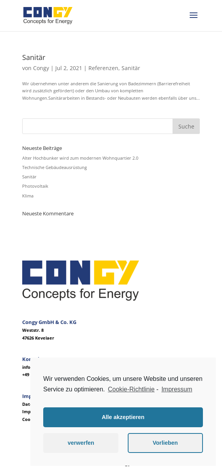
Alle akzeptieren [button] (123, 417)
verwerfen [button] (81, 443)
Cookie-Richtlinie (131, 389)
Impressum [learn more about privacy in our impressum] (176, 389)
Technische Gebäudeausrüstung (54, 167)
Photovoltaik (35, 186)
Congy (41, 68)
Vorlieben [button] (165, 443)
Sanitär (33, 57)
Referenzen (103, 68)
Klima (27, 196)
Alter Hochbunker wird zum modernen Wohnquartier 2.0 (80, 158)
